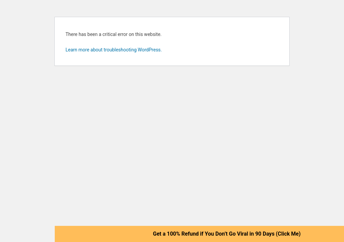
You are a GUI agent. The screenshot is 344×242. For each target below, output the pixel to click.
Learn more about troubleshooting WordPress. (114, 49)
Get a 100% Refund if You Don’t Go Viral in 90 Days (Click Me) (227, 234)
